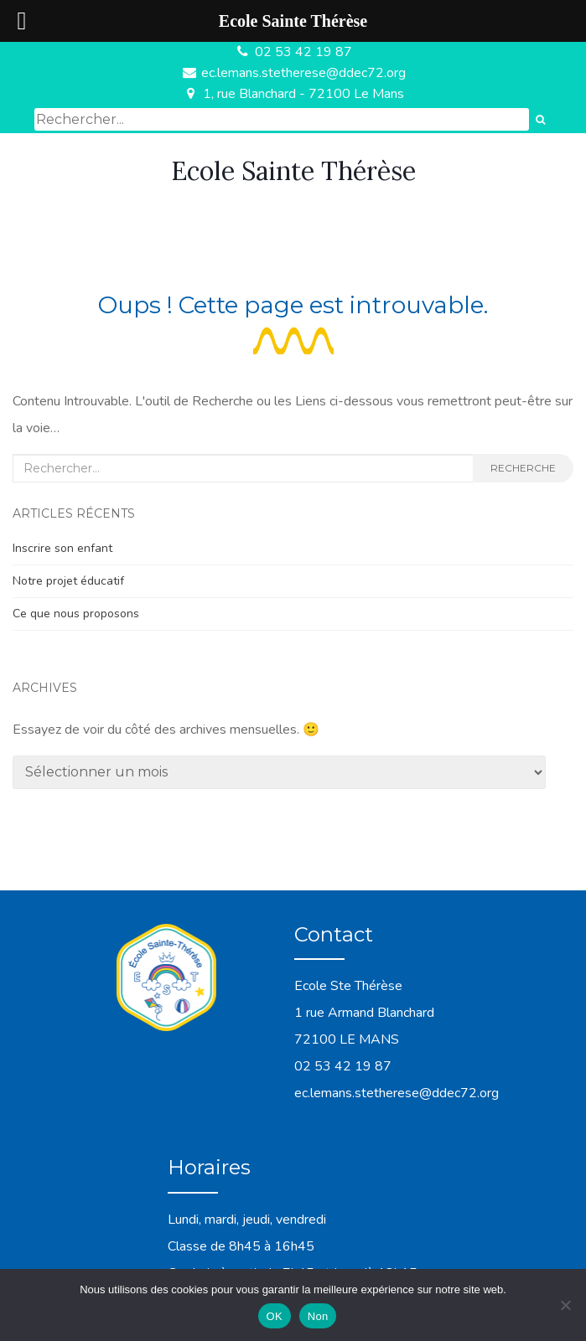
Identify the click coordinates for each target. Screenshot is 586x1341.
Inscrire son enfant (62, 548)
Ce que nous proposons (76, 614)
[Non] (565, 1305)
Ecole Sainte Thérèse (293, 170)
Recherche (523, 468)
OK (275, 1316)
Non (318, 1316)
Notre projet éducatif (68, 581)
